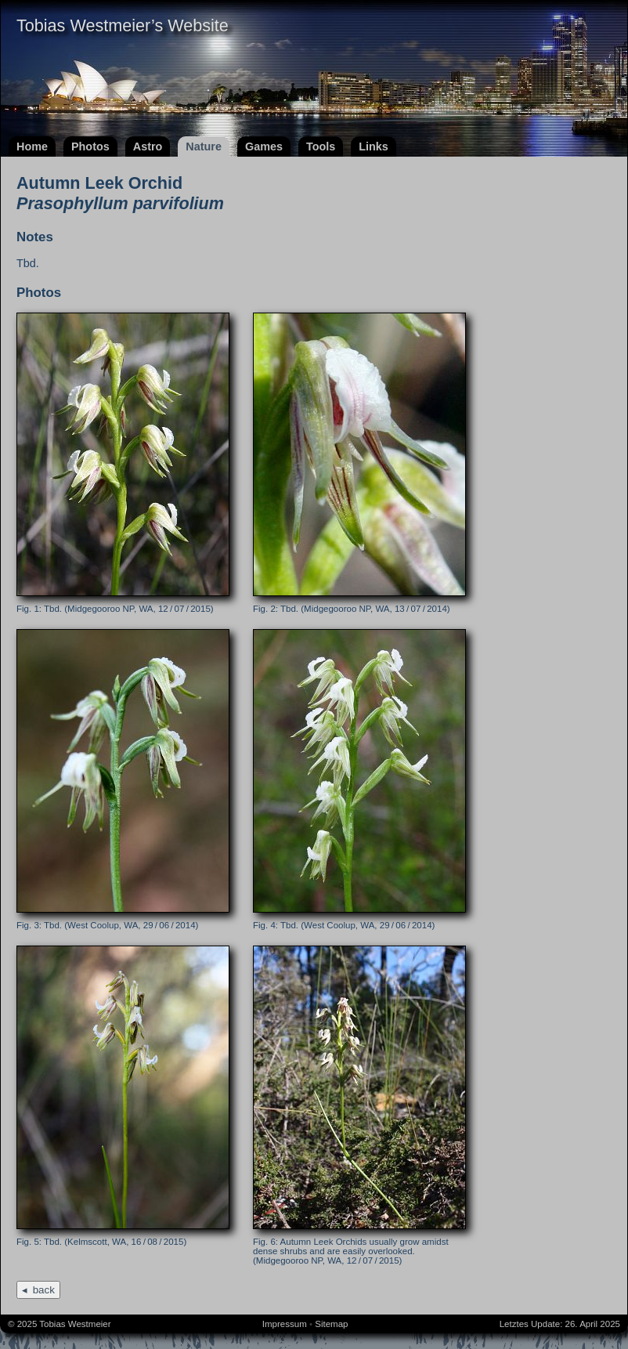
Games (264, 146)
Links (373, 146)
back (44, 1290)
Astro (148, 146)
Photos (90, 146)
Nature (204, 146)
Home (32, 146)
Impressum (284, 1324)
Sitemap (331, 1324)
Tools (320, 146)
